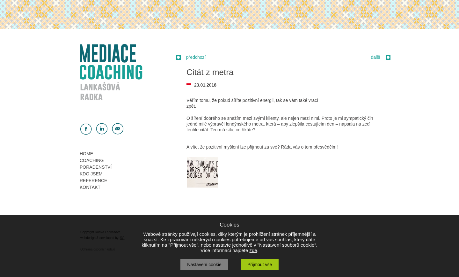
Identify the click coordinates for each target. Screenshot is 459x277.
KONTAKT (90, 187)
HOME (86, 153)
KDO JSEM (91, 173)
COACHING (92, 160)
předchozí (196, 57)
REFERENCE (93, 180)
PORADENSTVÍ (96, 167)
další (375, 57)
